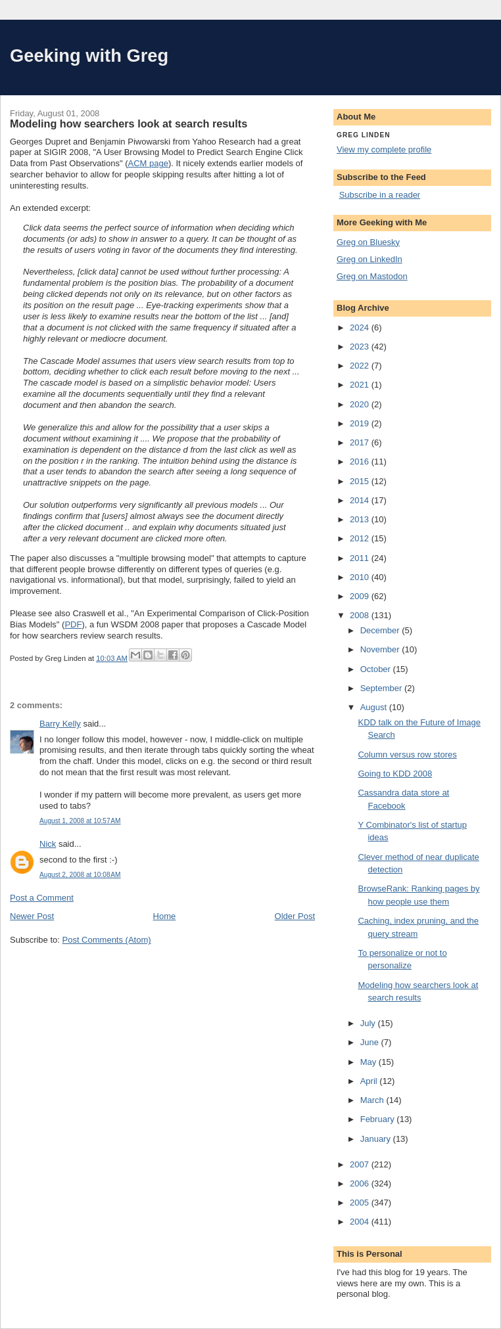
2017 (360, 442)
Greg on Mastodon (372, 276)
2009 (360, 596)
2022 (360, 366)
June (370, 1042)
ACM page (148, 163)
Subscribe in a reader (380, 195)
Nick (47, 844)
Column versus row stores (407, 754)
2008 (360, 615)
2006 (360, 1183)
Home (164, 916)
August (374, 707)
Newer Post (32, 916)
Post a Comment (42, 898)
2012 (360, 538)
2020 (360, 404)
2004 (360, 1222)
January (376, 1139)
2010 (360, 577)
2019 (360, 423)
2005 (360, 1202)
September (382, 688)
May (369, 1062)
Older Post (295, 916)
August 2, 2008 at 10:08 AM (80, 874)
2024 (360, 327)
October (376, 669)
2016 (360, 461)
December (381, 630)
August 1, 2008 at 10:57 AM (80, 820)
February (378, 1119)
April (370, 1081)
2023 (360, 346)
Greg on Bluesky (368, 242)
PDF (73, 624)
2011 (360, 558)
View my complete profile (384, 149)
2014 (360, 500)
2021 (360, 385)
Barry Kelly (60, 724)
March (373, 1100)
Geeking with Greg (89, 55)
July (369, 1023)
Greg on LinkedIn (369, 259)
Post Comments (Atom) (106, 940)
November (381, 649)
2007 (360, 1164)
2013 (360, 519)
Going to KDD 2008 (395, 773)
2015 (360, 481)
